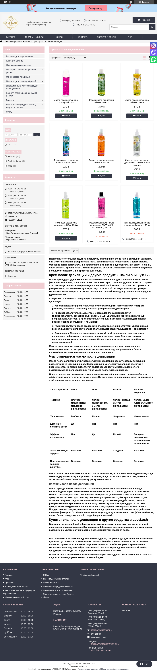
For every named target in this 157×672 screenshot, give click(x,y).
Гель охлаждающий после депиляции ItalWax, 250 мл (137, 223)
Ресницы (9, 575)
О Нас (46, 575)
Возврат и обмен (106, 37)
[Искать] (152, 27)
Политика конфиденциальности (58, 586)
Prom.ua (91, 663)
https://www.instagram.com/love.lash (23, 213)
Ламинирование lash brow (17, 597)
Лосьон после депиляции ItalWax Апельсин (101, 161)
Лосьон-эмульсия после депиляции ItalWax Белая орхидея (137, 162)
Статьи (9, 112)
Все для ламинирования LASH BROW (21, 94)
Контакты (83, 37)
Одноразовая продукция (18, 77)
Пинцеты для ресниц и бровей (21, 81)
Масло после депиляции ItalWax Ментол (101, 101)
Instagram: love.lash (90, 575)
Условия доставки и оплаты (56, 579)
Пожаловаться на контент (89, 669)
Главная (11, 37)
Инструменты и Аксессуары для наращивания (22, 87)
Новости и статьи (51, 583)
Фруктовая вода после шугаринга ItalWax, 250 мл (66, 223)
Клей (7, 579)
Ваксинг (27, 41)
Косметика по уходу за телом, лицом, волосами (21, 106)
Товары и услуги (34, 37)
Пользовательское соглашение (57, 590)
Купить (67, 116)
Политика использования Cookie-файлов (57, 595)
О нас (59, 37)
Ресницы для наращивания (19, 56)
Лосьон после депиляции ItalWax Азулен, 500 (66, 161)
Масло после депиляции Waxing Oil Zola (66, 101)
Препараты (10, 583)
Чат (144, 664)
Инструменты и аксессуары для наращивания (19, 592)
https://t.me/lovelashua (16, 240)
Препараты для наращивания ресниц (21, 71)
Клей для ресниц (14, 61)
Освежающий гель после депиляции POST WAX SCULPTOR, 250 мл (101, 225)
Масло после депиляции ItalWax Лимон (137, 101)
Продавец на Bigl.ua (78, 666)
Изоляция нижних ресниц (18, 65)
